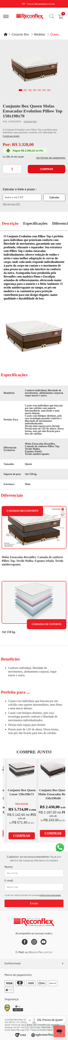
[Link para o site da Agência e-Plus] (42, 1035)
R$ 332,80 (19, 157)
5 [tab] (39, 90)
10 (8, 156)
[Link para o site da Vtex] (20, 1035)
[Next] (64, 4)
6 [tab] (44, 90)
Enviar (34, 903)
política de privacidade (50, 895)
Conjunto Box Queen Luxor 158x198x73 (22, 792)
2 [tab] (25, 90)
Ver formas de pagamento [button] (50, 157)
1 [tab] (20, 90)
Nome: (9, 867)
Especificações (35, 223)
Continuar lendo (11, 136)
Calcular (54, 197)
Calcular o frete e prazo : (20, 189)
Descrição (10, 223)
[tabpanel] (35, 68)
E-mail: (9, 880)
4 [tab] (34, 90)
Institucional (34, 963)
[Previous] (4, 4)
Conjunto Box (30, 121)
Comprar (46, 169)
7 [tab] (49, 90)
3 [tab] (30, 90)
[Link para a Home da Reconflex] (34, 922)
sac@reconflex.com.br (38, 952)
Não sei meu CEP (11, 204)
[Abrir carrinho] (60, 16)
